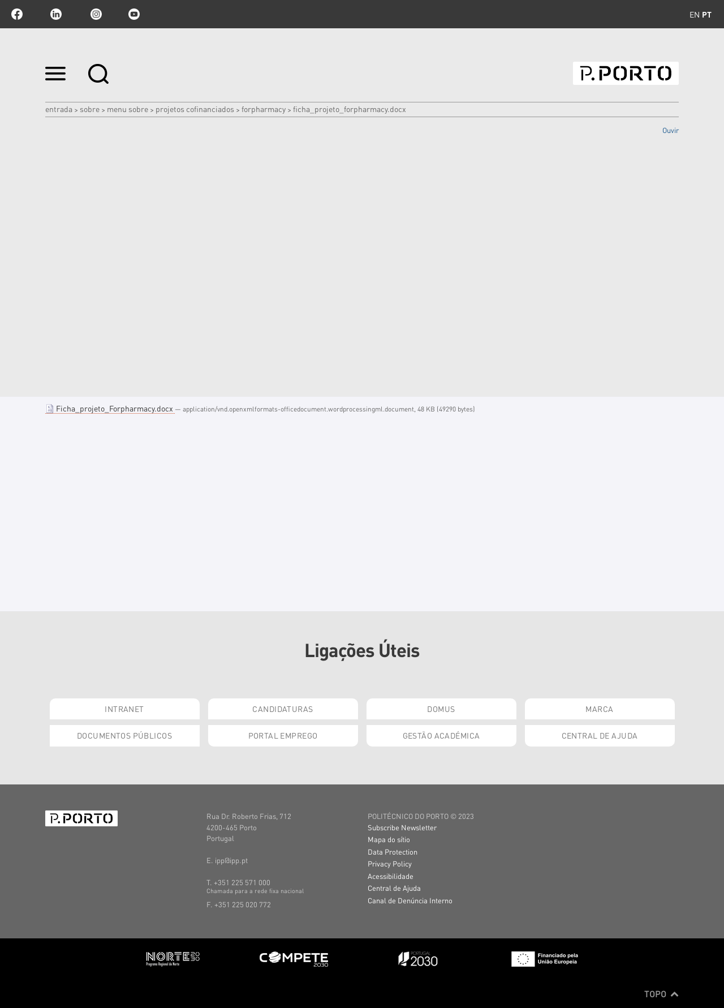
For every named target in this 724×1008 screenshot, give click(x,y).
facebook (17, 14)
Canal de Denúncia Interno (410, 900)
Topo (661, 994)
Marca (599, 709)
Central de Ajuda (600, 735)
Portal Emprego (283, 735)
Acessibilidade (390, 876)
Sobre (90, 109)
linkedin (56, 14)
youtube (134, 14)
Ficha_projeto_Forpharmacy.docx (110, 408)
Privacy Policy (390, 863)
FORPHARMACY (264, 109)
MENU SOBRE (127, 109)
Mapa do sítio (389, 839)
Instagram (95, 14)
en (694, 14)
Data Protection (392, 851)
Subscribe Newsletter (402, 827)
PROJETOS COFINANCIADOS (195, 109)
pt (707, 14)
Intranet (124, 709)
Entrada (58, 109)
